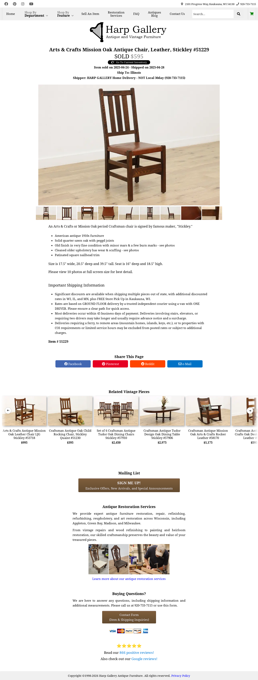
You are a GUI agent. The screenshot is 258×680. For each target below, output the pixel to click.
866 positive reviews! (137, 652)
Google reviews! (144, 658)
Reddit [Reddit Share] (147, 364)
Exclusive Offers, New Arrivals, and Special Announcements (129, 485)
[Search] (213, 14)
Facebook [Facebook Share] (73, 364)
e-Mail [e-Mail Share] (184, 364)
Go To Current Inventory (129, 62)
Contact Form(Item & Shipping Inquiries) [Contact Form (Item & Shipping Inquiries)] (129, 617)
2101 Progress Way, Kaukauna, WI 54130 (209, 4)
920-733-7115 (248, 4)
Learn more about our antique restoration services (129, 579)
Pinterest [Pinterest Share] (110, 364)
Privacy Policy (180, 676)
